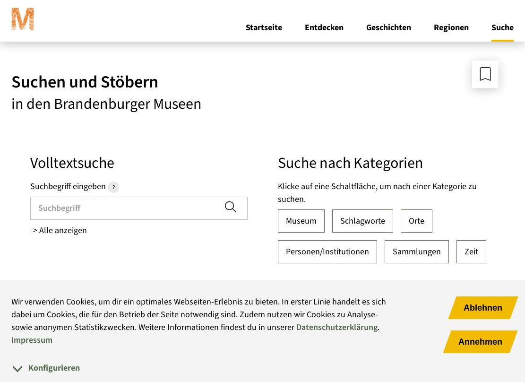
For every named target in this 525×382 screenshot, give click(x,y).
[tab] (262, 368)
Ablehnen (483, 308)
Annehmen (480, 342)
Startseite (264, 28)
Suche (502, 28)
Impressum (31, 340)
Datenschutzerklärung (337, 327)
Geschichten (388, 28)
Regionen (451, 28)
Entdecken (324, 28)
